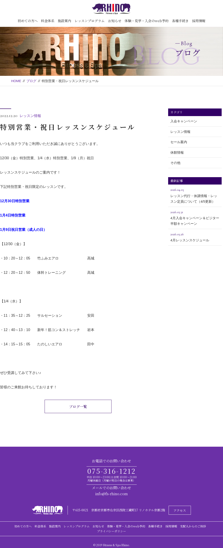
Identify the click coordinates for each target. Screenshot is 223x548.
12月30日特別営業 (14, 201)
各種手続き (180, 20)
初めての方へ (28, 20)
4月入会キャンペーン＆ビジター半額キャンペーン (194, 217)
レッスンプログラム (89, 20)
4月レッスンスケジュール (194, 236)
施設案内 (64, 20)
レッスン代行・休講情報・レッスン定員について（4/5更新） (194, 195)
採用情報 (198, 20)
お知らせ (114, 20)
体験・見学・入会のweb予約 (147, 20)
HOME (16, 81)
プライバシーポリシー (111, 531)
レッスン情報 (30, 116)
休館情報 (177, 152)
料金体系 (47, 20)
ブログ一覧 (78, 406)
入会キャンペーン (183, 121)
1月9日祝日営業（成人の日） (23, 230)
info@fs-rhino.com (111, 493)
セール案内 (178, 142)
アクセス (179, 510)
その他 (175, 163)
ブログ (31, 81)
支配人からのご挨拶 (193, 526)
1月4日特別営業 (12, 215)
